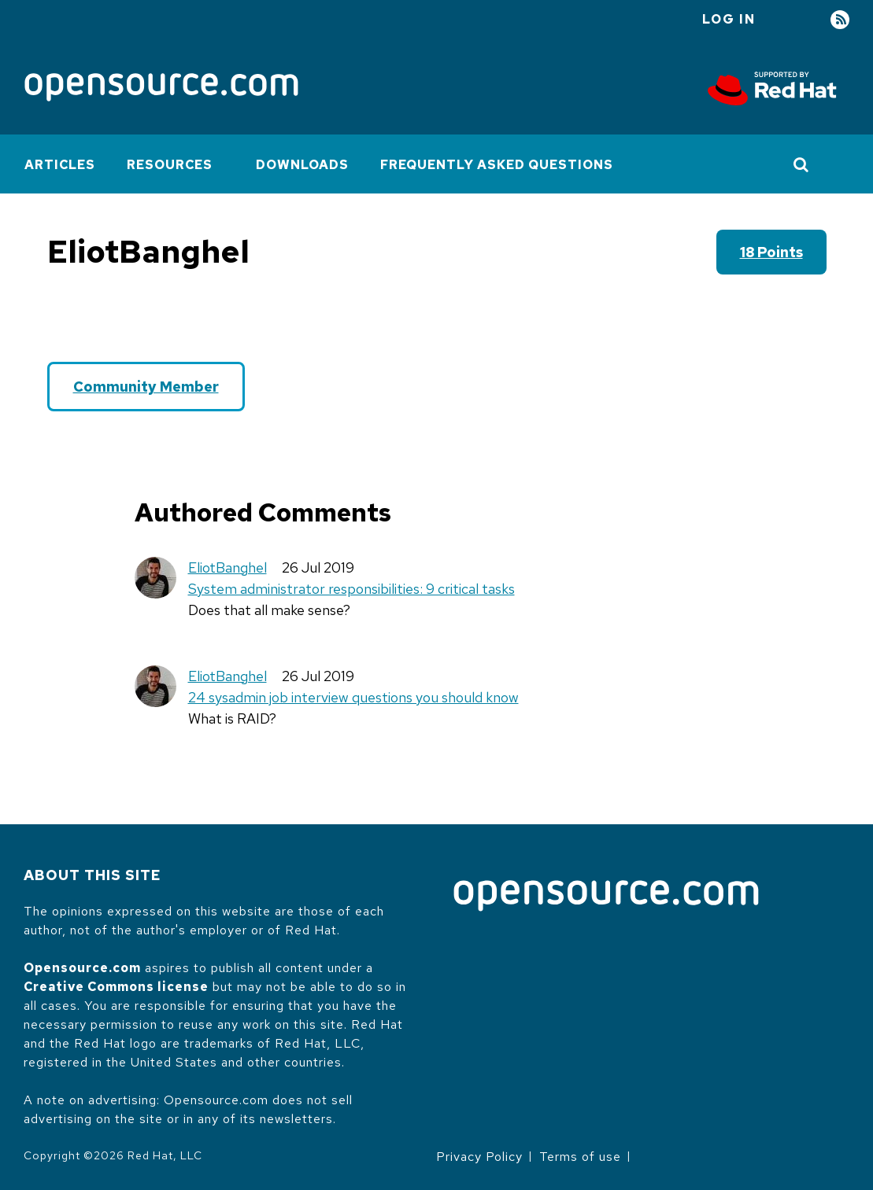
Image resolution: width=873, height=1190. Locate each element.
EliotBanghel (227, 567)
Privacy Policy (479, 1156)
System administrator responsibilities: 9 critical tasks (351, 589)
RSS (839, 20)
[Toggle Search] (801, 164)
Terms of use (580, 1156)
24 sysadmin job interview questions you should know (353, 697)
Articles (59, 165)
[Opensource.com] (161, 88)
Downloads (302, 165)
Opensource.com (82, 968)
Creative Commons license (116, 986)
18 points (771, 252)
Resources (170, 165)
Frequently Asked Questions (496, 165)
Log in (729, 19)
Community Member (146, 387)
